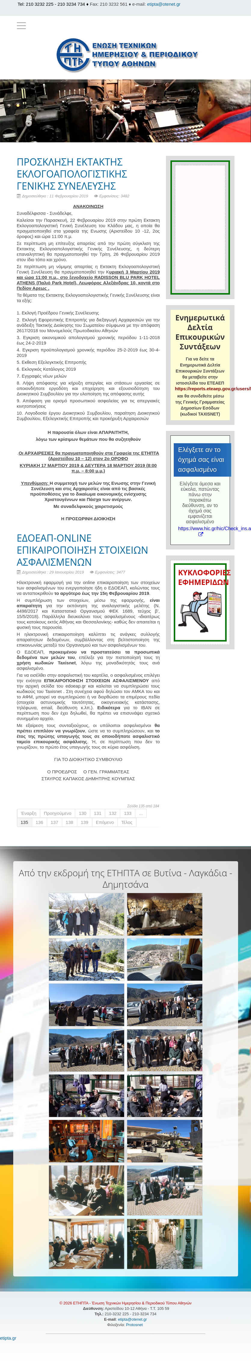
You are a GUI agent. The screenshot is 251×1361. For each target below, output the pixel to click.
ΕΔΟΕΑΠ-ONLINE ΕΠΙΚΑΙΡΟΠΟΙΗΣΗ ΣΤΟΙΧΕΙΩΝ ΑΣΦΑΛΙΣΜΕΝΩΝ (82, 549)
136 (39, 822)
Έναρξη (29, 813)
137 (54, 822)
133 (127, 813)
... (141, 813)
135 (24, 822)
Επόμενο (105, 822)
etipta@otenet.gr (163, 4)
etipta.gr (8, 1338)
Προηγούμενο (57, 813)
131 (97, 813)
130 (82, 813)
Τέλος (127, 822)
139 (84, 822)
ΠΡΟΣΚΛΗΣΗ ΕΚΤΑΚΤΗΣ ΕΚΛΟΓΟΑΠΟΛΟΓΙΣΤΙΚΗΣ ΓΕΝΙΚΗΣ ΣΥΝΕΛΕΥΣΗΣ (72, 173)
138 (69, 822)
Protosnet (135, 1324)
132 (112, 813)
